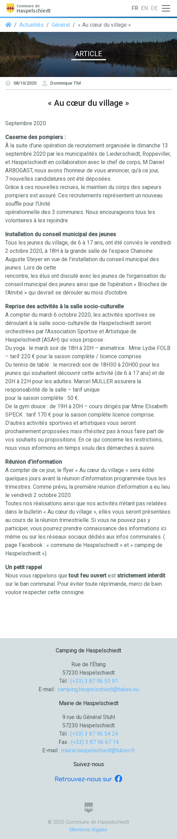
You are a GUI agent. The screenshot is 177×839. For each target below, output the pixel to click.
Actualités (31, 25)
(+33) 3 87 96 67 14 (95, 742)
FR (135, 8)
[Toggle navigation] (165, 8)
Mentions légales (88, 830)
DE (154, 8)
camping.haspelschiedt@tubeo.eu (98, 689)
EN (144, 8)
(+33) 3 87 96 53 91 (94, 681)
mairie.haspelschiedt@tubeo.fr (98, 750)
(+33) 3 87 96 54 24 (94, 733)
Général (61, 25)
